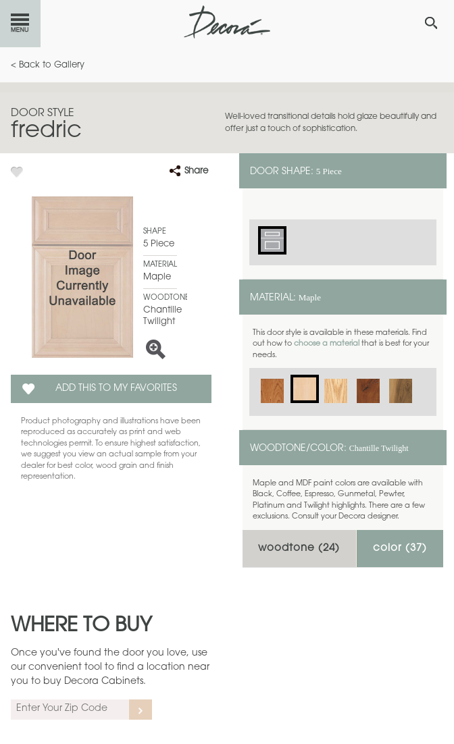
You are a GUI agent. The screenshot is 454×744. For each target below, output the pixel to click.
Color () (400, 548)
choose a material (326, 344)
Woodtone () (299, 548)
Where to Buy (81, 626)
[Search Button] (431, 23)
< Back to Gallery (47, 65)
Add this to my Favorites (116, 389)
